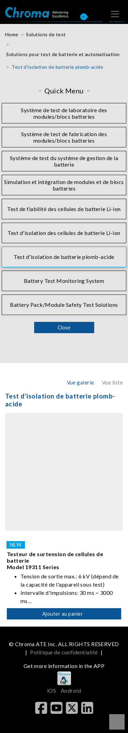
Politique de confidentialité (64, 652)
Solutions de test (46, 34)
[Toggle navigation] (115, 14)
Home (11, 34)
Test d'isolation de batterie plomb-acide (57, 67)
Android (71, 690)
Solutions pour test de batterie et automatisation (63, 54)
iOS (51, 690)
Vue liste (112, 382)
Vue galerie (80, 382)
